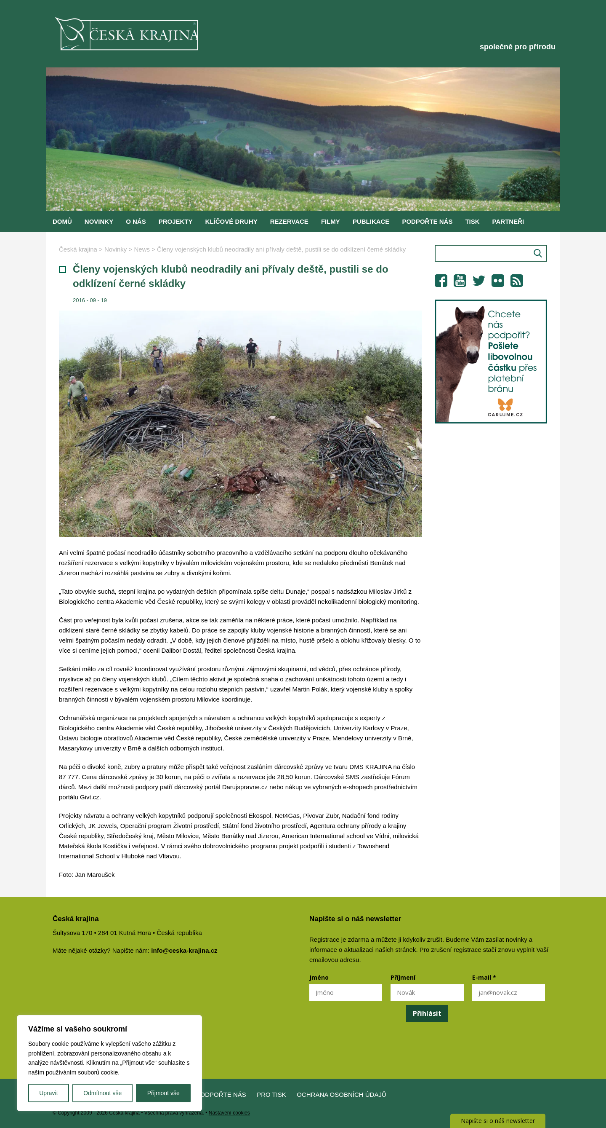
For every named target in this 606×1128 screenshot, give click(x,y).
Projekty (176, 221)
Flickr (498, 280)
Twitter (479, 280)
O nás (136, 221)
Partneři (508, 221)
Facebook (441, 280)
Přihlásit (427, 1013)
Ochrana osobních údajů (341, 1094)
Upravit (48, 1093)
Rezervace (289, 221)
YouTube (460, 280)
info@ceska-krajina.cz (184, 950)
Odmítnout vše (102, 1093)
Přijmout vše (163, 1093)
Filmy (330, 221)
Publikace (371, 221)
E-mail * (484, 977)
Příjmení (403, 977)
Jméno (319, 977)
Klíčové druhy (231, 221)
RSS (516, 280)
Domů (62, 221)
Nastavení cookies (229, 1113)
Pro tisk (271, 1094)
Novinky (99, 221)
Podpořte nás (427, 221)
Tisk (472, 221)
